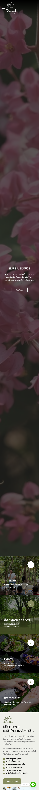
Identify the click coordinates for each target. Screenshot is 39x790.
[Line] (33, 784)
